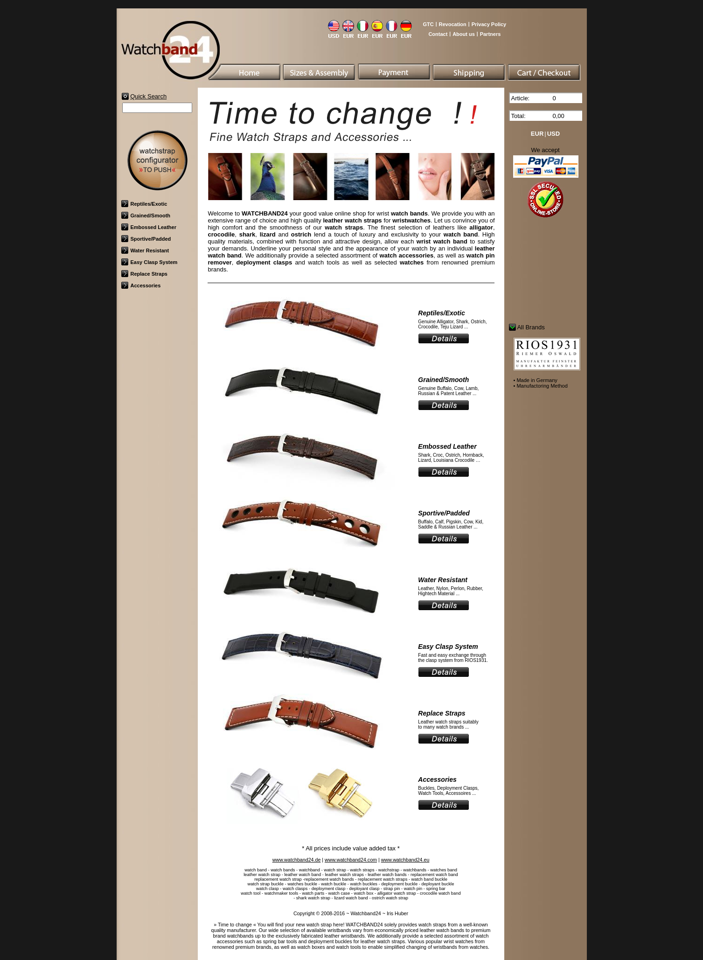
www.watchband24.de (296, 860)
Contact (437, 34)
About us (463, 34)
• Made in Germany (535, 380)
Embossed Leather (148, 227)
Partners (490, 34)
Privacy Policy (489, 24)
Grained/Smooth (146, 215)
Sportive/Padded (146, 239)
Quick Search (148, 96)
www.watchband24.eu (405, 860)
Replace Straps (144, 274)
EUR (537, 133)
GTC (428, 24)
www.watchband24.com (351, 860)
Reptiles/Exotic (144, 204)
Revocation (452, 24)
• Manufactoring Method (541, 386)
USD (553, 133)
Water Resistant (145, 250)
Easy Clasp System (149, 262)
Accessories (141, 285)
